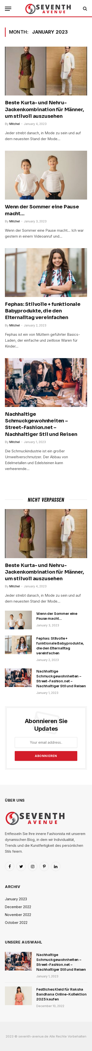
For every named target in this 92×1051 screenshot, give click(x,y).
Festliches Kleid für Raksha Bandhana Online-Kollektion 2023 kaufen (61, 994)
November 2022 (18, 915)
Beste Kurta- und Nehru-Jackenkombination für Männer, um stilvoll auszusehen (44, 109)
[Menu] (8, 8)
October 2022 (16, 922)
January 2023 (16, 899)
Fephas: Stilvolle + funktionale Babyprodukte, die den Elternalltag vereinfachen (42, 311)
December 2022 (18, 907)
